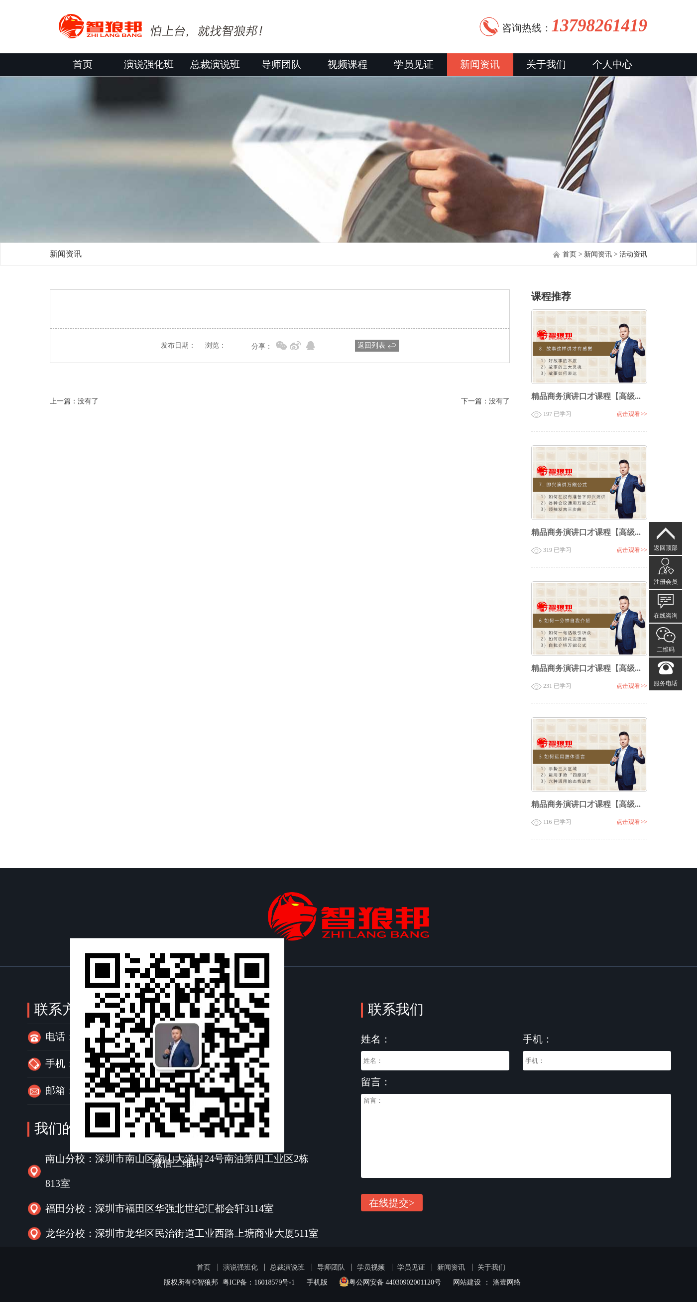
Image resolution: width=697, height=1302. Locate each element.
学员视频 (371, 1267)
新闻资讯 (480, 64)
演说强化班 (149, 64)
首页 (83, 64)
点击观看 (631, 414)
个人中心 (612, 64)
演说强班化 (240, 1267)
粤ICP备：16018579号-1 (258, 1282)
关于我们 (546, 64)
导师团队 (281, 64)
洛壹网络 (507, 1282)
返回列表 (371, 345)
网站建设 (467, 1282)
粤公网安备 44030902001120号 (390, 1282)
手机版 (317, 1282)
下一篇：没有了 (485, 401)
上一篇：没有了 (74, 401)
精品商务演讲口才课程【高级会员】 (595, 396)
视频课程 (347, 64)
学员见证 (414, 64)
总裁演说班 (215, 64)
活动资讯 (633, 254)
